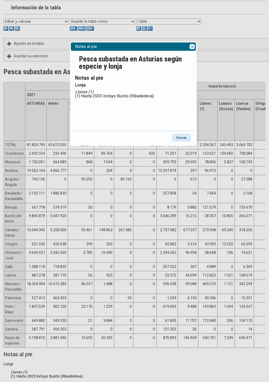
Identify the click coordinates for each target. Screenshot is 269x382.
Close (192, 47)
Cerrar (181, 138)
